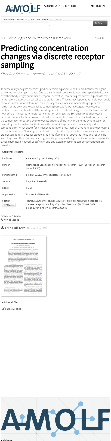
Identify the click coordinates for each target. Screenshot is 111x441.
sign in (98, 6)
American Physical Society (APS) (42, 158)
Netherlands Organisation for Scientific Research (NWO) (54, 165)
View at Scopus (10, 219)
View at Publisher (11, 216)
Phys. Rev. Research (40, 19)
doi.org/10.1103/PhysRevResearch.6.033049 (49, 175)
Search (100, 23)
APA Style (9, 205)
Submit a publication (60, 6)
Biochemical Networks (15, 19)
